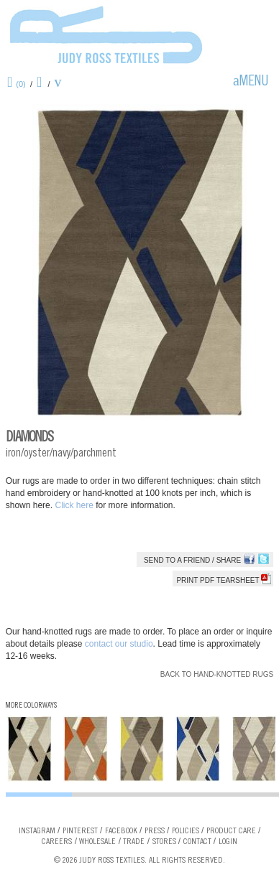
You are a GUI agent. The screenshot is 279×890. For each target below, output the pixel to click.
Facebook (121, 831)
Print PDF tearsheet (223, 580)
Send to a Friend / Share (192, 560)
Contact (197, 842)
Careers (57, 842)
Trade (134, 842)
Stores (164, 842)
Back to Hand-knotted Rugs (216, 674)
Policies (185, 831)
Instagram (37, 831)
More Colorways (31, 706)
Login (228, 842)
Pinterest (80, 831)
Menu (253, 82)
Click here (75, 505)
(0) (20, 84)
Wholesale (97, 842)
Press (155, 831)
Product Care (231, 831)
